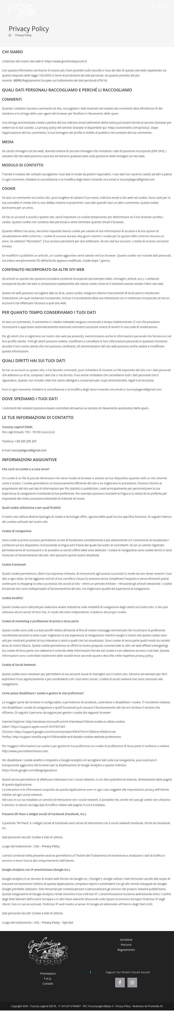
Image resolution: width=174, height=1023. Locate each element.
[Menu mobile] (160, 6)
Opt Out (67, 922)
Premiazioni (48, 973)
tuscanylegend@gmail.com (28, 450)
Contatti (48, 983)
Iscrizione (126, 940)
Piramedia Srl (155, 1006)
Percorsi (126, 945)
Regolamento (126, 950)
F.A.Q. (48, 978)
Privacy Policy (23, 35)
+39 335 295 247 (25, 441)
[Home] (10, 35)
